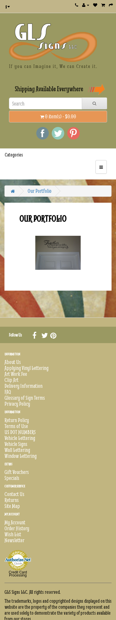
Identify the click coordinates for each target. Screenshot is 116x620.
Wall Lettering (17, 450)
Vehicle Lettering (19, 438)
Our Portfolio (39, 190)
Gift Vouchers (16, 472)
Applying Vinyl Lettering (26, 368)
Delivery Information (23, 385)
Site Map (12, 506)
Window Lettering (20, 455)
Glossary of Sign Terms (24, 397)
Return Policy (16, 420)
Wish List (12, 534)
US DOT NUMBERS (20, 432)
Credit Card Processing (18, 573)
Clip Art (11, 379)
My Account (14, 522)
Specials (11, 478)
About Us (12, 362)
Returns (11, 500)
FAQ (7, 391)
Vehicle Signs (15, 444)
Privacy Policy (17, 403)
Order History (16, 528)
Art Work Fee (15, 374)
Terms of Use (16, 426)
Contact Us (14, 494)
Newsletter (14, 540)
